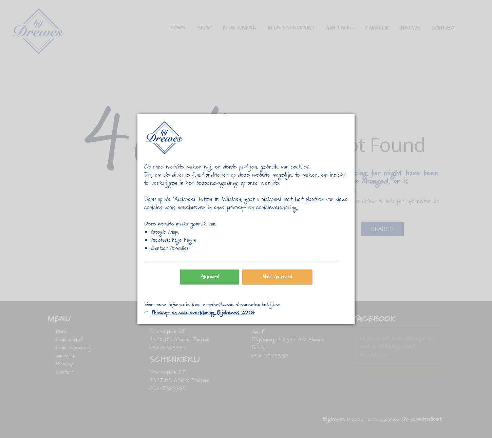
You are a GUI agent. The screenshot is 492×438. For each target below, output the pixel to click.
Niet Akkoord (277, 277)
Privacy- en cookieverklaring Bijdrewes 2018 (203, 312)
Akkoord (210, 277)
